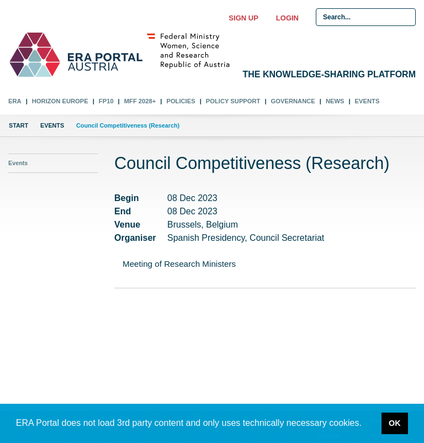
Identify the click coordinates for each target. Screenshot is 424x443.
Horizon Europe (60, 101)
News (335, 101)
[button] (365, 424)
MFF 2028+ (140, 101)
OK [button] (395, 423)
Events (367, 101)
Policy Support (233, 101)
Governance (293, 101)
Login (287, 18)
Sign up (243, 18)
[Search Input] (366, 17)
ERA (15, 101)
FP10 (106, 101)
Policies (180, 101)
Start (18, 125)
